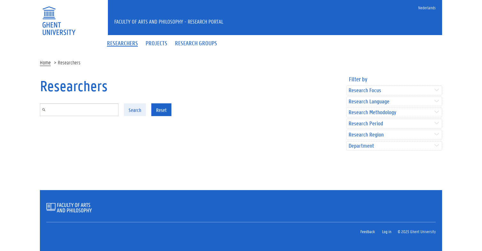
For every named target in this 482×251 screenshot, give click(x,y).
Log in (386, 231)
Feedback (367, 231)
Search (135, 110)
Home (45, 62)
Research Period (366, 124)
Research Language (369, 102)
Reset (161, 110)
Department (361, 146)
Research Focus (365, 90)
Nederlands (427, 7)
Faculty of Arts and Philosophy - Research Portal (168, 21)
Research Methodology (372, 112)
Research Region (366, 135)
